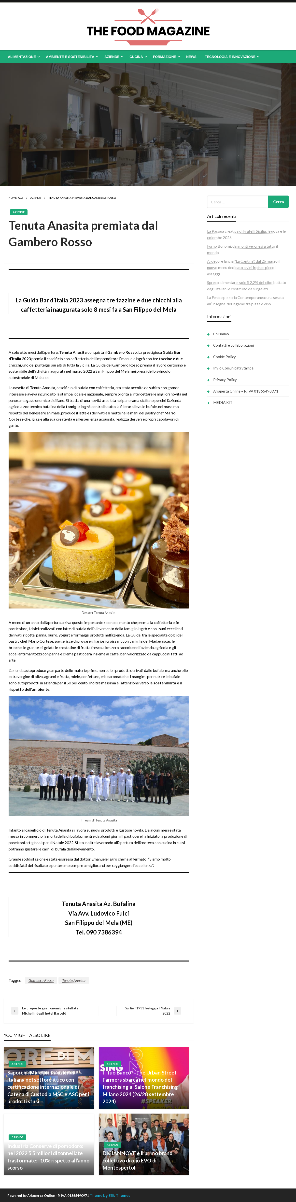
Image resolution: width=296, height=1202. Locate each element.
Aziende (111, 57)
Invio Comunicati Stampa (233, 368)
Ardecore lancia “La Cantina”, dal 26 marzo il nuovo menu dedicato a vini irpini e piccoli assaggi (243, 267)
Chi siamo (221, 334)
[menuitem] (23, 57)
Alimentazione (22, 57)
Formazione (164, 57)
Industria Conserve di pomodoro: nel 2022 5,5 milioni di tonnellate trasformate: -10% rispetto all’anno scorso (48, 1157)
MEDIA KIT (222, 402)
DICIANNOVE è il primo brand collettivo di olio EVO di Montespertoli (137, 1160)
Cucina (136, 57)
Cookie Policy (224, 356)
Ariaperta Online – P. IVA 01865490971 (245, 391)
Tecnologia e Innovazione (230, 57)
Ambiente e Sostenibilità (70, 57)
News (191, 57)
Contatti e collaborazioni (233, 345)
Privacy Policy (225, 379)
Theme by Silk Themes (110, 1195)
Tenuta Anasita (73, 980)
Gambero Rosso (41, 980)
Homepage (16, 197)
